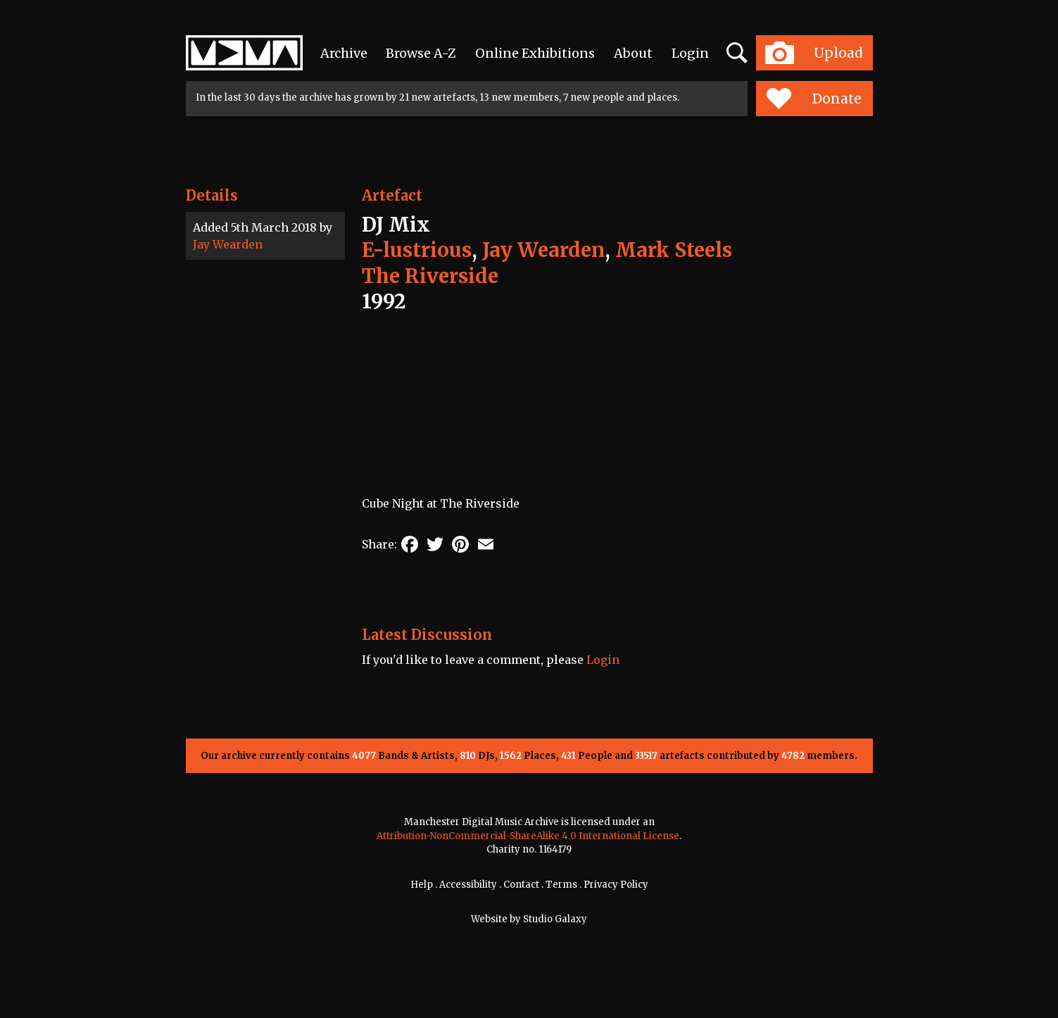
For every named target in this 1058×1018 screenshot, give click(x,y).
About (633, 53)
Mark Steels (673, 250)
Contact (521, 885)
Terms (561, 885)
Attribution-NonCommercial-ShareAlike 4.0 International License (528, 836)
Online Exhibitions (535, 53)
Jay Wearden (228, 244)
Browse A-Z (421, 53)
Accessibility (468, 885)
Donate (814, 98)
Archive (343, 53)
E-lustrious (417, 250)
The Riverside (430, 276)
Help (421, 885)
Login (690, 53)
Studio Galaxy (555, 919)
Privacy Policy (616, 885)
